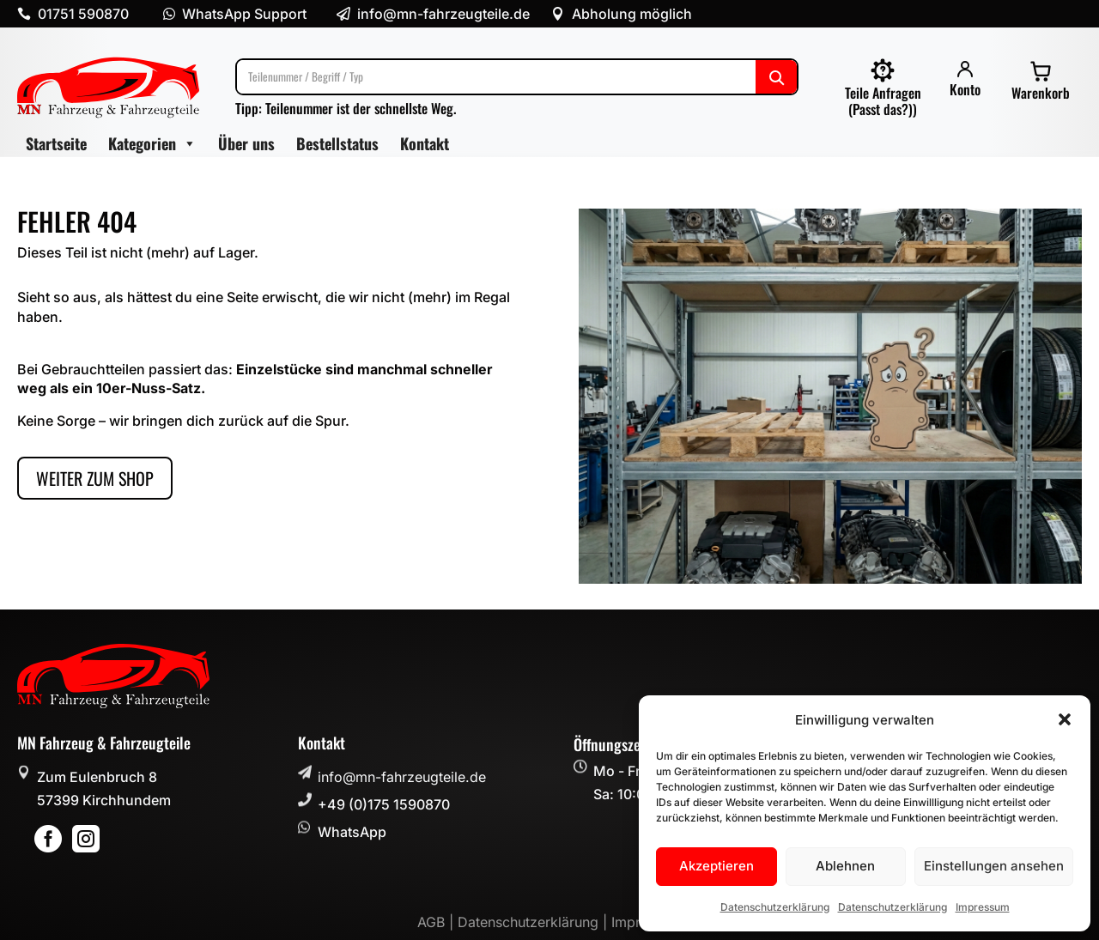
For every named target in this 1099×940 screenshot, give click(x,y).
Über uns (246, 143)
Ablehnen (845, 866)
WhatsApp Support (244, 13)
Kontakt (424, 143)
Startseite (56, 143)
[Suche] (517, 77)
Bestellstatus (337, 143)
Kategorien (152, 143)
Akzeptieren (716, 866)
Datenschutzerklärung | (534, 922)
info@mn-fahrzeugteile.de (402, 776)
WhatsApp (352, 831)
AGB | (437, 922)
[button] (1064, 719)
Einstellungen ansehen (994, 866)
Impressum (983, 907)
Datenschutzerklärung (774, 907)
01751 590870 (83, 13)
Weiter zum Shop (95, 478)
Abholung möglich (632, 13)
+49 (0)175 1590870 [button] (384, 804)
